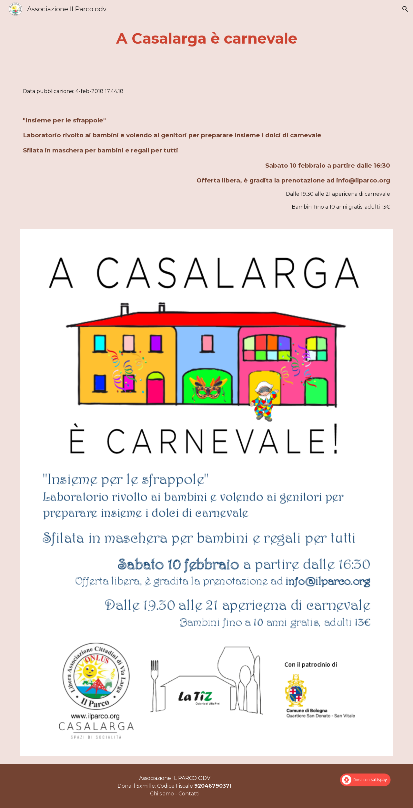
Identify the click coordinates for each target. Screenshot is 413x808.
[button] (405, 9)
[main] (206, 38)
